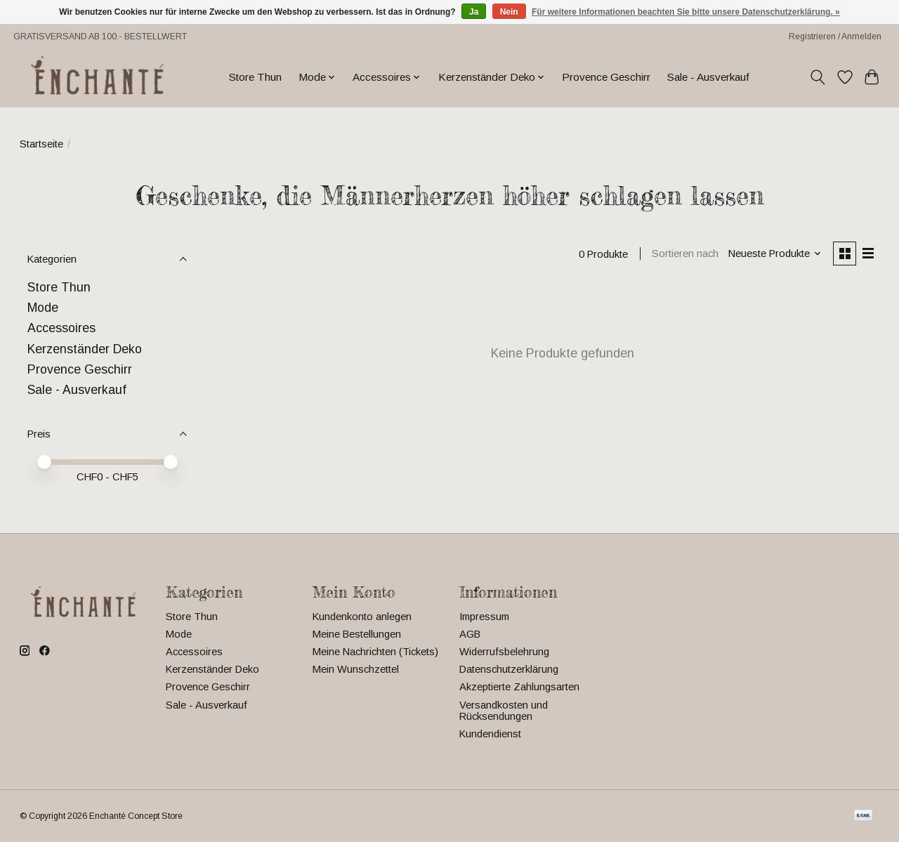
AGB (469, 634)
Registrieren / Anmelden (835, 36)
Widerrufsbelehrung (504, 651)
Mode (42, 308)
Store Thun (255, 77)
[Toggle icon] (817, 77)
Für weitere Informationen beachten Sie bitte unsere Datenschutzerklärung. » (686, 12)
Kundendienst (490, 733)
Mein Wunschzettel (356, 669)
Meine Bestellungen (357, 634)
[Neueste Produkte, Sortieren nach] (773, 254)
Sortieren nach (683, 254)
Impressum (484, 616)
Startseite (41, 144)
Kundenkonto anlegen (362, 616)
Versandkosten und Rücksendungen (503, 710)
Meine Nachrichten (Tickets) (375, 651)
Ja (473, 12)
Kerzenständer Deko (84, 349)
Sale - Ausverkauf (708, 77)
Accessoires (61, 328)
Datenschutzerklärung (508, 669)
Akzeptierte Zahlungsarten (519, 686)
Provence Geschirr (606, 77)
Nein (509, 12)
